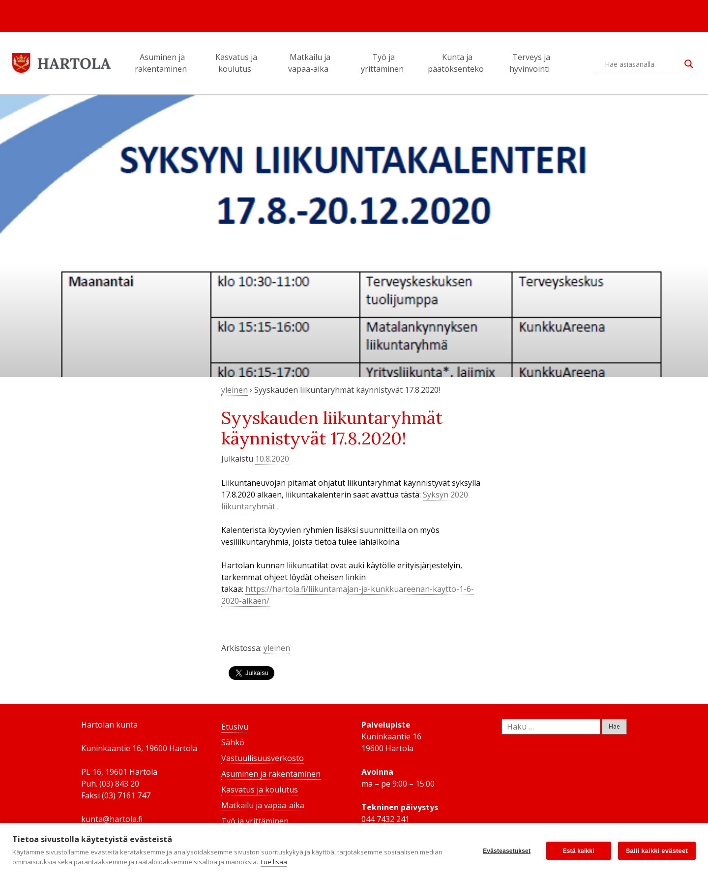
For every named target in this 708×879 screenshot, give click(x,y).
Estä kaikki (578, 851)
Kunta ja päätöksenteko (457, 63)
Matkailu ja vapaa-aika (309, 63)
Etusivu (234, 726)
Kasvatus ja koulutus (236, 63)
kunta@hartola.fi (112, 819)
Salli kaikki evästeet (657, 850)
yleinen (234, 389)
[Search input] (642, 64)
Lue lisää (274, 861)
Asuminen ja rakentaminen (162, 63)
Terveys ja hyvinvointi (531, 63)
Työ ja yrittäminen (384, 63)
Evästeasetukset (507, 851)
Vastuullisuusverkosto (262, 758)
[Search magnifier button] (689, 64)
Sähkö (232, 742)
